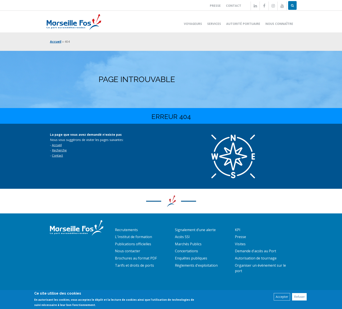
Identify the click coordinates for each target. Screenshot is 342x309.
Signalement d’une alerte (195, 229)
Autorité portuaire (243, 24)
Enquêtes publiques (191, 258)
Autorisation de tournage (256, 258)
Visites (240, 244)
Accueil (55, 41)
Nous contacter (127, 251)
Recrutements (126, 229)
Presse (215, 5)
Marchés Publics (188, 244)
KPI (237, 229)
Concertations (186, 251)
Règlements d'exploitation (196, 265)
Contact (233, 5)
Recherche (59, 150)
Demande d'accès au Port (255, 251)
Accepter (282, 297)
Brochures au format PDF (136, 258)
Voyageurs (193, 24)
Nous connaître (279, 24)
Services (214, 24)
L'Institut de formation (133, 236)
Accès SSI (182, 236)
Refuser (299, 297)
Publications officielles (133, 244)
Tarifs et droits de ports (134, 265)
